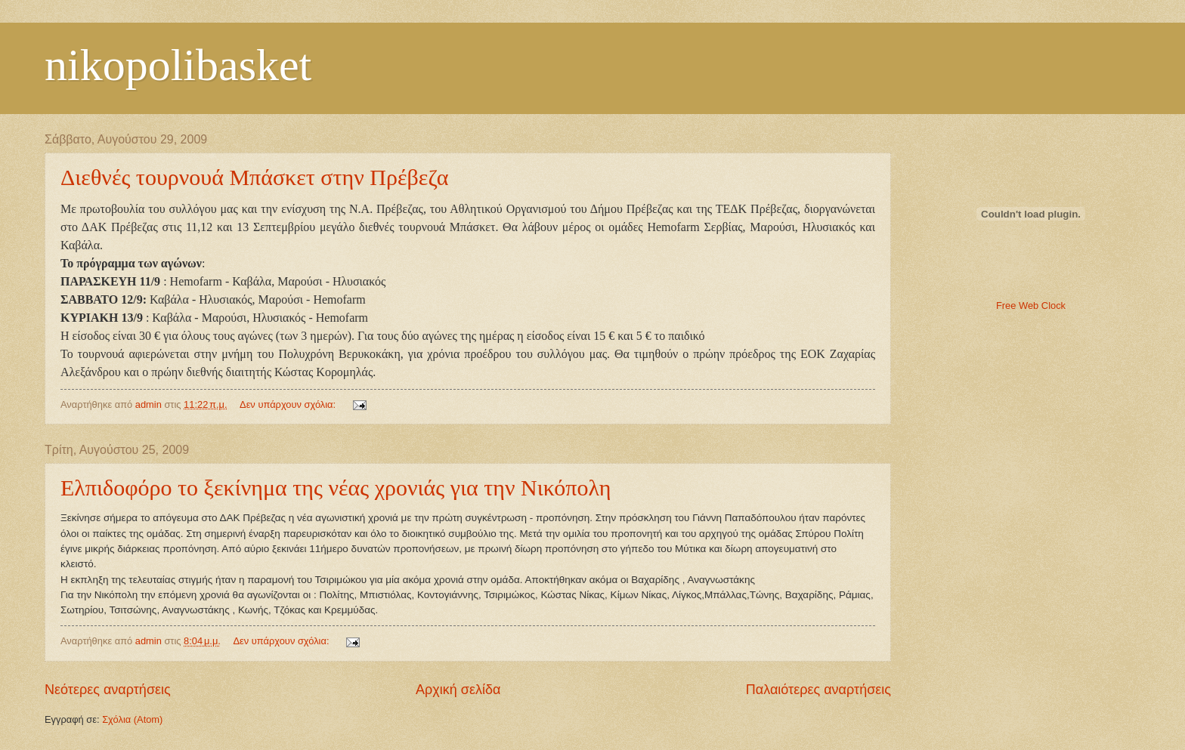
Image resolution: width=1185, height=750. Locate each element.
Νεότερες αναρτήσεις (108, 689)
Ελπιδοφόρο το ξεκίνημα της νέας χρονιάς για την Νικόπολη (335, 487)
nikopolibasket (178, 65)
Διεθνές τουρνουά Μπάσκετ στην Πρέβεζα (254, 177)
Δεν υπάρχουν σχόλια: (289, 404)
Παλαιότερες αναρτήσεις (818, 689)
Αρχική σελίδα (458, 689)
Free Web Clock (1031, 305)
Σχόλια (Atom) (132, 719)
